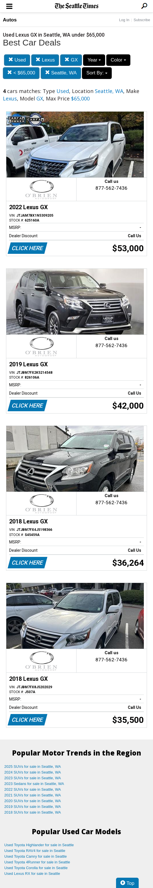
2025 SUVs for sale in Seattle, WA (32, 766)
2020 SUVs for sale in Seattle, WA (32, 801)
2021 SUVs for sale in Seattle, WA (32, 795)
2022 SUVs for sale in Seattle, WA (32, 789)
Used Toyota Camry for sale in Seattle (35, 856)
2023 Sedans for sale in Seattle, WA (34, 784)
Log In (124, 20)
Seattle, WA (61, 73)
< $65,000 (21, 73)
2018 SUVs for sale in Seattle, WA (32, 812)
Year (94, 60)
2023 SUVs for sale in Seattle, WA (32, 778)
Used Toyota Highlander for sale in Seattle (39, 845)
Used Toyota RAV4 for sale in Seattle (34, 851)
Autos (10, 20)
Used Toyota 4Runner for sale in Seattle (37, 862)
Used (17, 60)
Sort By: (96, 73)
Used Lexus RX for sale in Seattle (32, 873)
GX (71, 60)
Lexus (45, 60)
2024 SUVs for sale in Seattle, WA (32, 772)
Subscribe (142, 20)
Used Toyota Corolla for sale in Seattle (36, 868)
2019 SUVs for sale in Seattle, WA (32, 806)
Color (118, 60)
